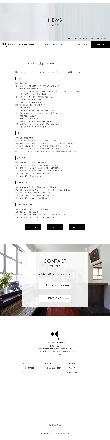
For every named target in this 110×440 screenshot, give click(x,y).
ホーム (26, 363)
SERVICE (63, 44)
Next (73, 227)
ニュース (71, 368)
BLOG (86, 44)
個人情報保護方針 (55, 425)
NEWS (76, 38)
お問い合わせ (72, 372)
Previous (35, 227)
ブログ (26, 372)
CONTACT (100, 45)
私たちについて (51, 363)
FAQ (71, 44)
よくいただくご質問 (53, 368)
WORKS (54, 44)
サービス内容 (29, 368)
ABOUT (46, 44)
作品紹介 (71, 363)
